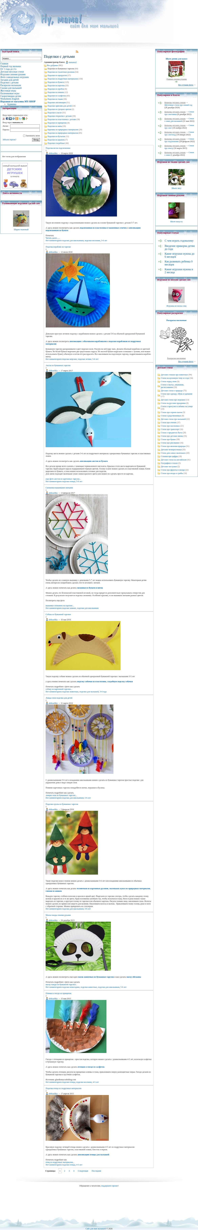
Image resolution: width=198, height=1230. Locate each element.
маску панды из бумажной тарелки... (61, 984)
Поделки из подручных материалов (62, 79)
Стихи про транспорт (170, 429)
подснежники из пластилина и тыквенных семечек (103, 228)
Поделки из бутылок (56, 136)
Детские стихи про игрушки (173, 400)
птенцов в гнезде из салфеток (91, 1067)
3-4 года (103, 691)
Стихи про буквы (168, 439)
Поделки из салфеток (56, 96)
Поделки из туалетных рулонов (60, 72)
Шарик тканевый (21, 229)
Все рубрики (52, 65)
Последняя (96, 1171)
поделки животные (70, 691)
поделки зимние (69, 608)
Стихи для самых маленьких (173, 453)
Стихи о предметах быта (171, 432)
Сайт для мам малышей (95, 1228)
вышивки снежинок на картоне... (60, 605)
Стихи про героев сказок (171, 412)
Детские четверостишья (171, 449)
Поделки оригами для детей (59, 106)
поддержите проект (109, 1186)
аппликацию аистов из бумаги (94, 461)
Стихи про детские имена (172, 436)
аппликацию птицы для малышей (93, 1154)
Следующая (83, 1171)
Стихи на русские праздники (173, 403)
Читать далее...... (53, 238)
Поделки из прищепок (57, 123)
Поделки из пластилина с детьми (61, 119)
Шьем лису (176, 188)
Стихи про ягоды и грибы (172, 473)
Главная (44, 16)
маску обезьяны (133, 977)
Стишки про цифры (169, 456)
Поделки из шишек (55, 92)
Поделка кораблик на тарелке (58, 247)
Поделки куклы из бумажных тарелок (62, 804)
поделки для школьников (73, 240)
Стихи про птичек (168, 422)
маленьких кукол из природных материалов (129, 888)
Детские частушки (169, 466)
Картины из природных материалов (62, 129)
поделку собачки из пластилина (91, 681)
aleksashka (53, 153)
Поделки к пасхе (54, 112)
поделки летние (84, 359)
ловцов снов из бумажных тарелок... (61, 795)
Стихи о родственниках (171, 416)
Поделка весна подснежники (58, 148)
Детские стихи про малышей (173, 419)
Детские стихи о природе (172, 390)
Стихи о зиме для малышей (179, 119)
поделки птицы (68, 481)
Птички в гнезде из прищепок (58, 993)
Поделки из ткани (55, 99)
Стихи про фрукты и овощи (173, 470)
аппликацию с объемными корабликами (88, 341)
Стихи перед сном (168, 381)
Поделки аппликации (56, 102)
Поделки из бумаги (55, 82)
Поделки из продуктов (57, 75)
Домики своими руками (176, 79)
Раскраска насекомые (176, 320)
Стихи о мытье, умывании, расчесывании (172, 386)
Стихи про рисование (170, 443)
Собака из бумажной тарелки (58, 614)
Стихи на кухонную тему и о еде (175, 378)
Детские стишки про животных (174, 375)
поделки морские (69, 359)
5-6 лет (104, 240)
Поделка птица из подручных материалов (63, 1088)
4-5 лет (96, 1082)
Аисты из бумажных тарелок (58, 365)
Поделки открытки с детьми (59, 116)
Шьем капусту (176, 221)
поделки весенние (92, 240)
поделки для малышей (88, 691)
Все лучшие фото (185, 85)
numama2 (73, 62)
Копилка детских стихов (174, 102)
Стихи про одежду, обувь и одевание (176, 394)
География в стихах (169, 463)
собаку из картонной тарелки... (59, 689)
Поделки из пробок (55, 89)
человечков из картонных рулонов (92, 888)
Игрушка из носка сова (176, 306)
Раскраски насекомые (176, 358)
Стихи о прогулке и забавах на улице (177, 406)
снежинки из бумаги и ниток (90, 588)
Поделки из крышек (56, 140)
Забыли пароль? (9, 139)
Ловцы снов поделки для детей (59, 698)
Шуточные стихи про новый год (178, 105)
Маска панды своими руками (58, 915)
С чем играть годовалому (179, 240)
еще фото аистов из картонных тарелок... (63, 479)
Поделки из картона (56, 85)
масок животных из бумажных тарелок (96, 977)
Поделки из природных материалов (62, 133)
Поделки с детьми (79, 16)
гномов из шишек (54, 891)
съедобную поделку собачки (120, 681)
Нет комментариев (54, 240)
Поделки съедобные (56, 143)
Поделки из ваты (54, 126)
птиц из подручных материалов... (60, 1162)
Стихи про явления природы (173, 446)
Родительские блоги (59, 16)
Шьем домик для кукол (176, 59)
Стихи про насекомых (170, 426)
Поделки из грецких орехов (59, 109)
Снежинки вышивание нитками (59, 488)
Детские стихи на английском (173, 460)
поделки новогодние (71, 987)
